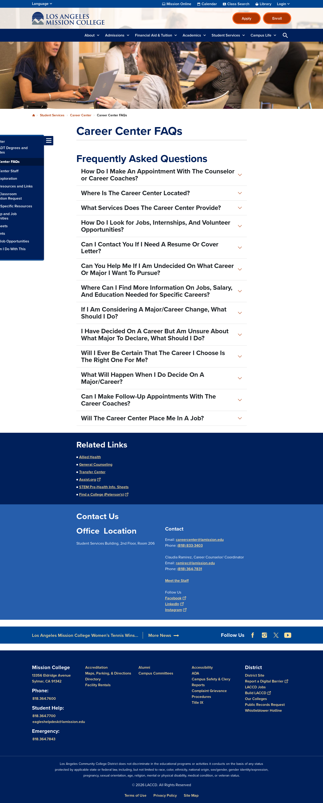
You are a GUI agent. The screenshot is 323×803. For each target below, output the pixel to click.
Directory (93, 679)
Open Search (285, 35)
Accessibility (202, 667)
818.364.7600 (44, 698)
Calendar (209, 4)
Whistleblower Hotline (263, 710)
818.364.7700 (44, 716)
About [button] (90, 35)
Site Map (191, 795)
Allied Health (90, 457)
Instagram (175, 609)
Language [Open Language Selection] (40, 3)
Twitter (276, 635)
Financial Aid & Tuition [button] (153, 35)
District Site (254, 675)
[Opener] (318, 633)
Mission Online (179, 4)
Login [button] (281, 4)
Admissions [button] (114, 35)
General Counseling (95, 464)
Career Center (80, 115)
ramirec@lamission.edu (195, 563)
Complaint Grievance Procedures (209, 693)
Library (265, 4)
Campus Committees (155, 673)
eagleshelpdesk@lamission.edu (58, 721)
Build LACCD (258, 693)
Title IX (197, 702)
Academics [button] (192, 35)
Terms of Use (135, 795)
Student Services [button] (226, 35)
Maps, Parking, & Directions (108, 673)
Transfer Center (92, 472)
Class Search (238, 4)
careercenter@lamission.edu (200, 539)
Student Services (52, 115)
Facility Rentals (98, 685)
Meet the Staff (177, 580)
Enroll (277, 18)
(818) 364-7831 (189, 569)
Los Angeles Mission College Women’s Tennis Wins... (85, 635)
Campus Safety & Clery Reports (211, 682)
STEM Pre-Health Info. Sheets (104, 487)
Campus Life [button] (261, 35)
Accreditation (96, 667)
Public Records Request (265, 704)
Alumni (144, 667)
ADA (195, 673)
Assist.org (89, 479)
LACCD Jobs (255, 687)
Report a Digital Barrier (266, 681)
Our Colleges (256, 698)
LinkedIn (174, 604)
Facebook (175, 598)
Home (33, 115)
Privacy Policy (165, 795)
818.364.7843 (43, 739)
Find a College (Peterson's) (103, 494)
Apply (246, 18)
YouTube (287, 635)
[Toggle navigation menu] (4, 140)
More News (159, 635)
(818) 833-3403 (190, 545)
